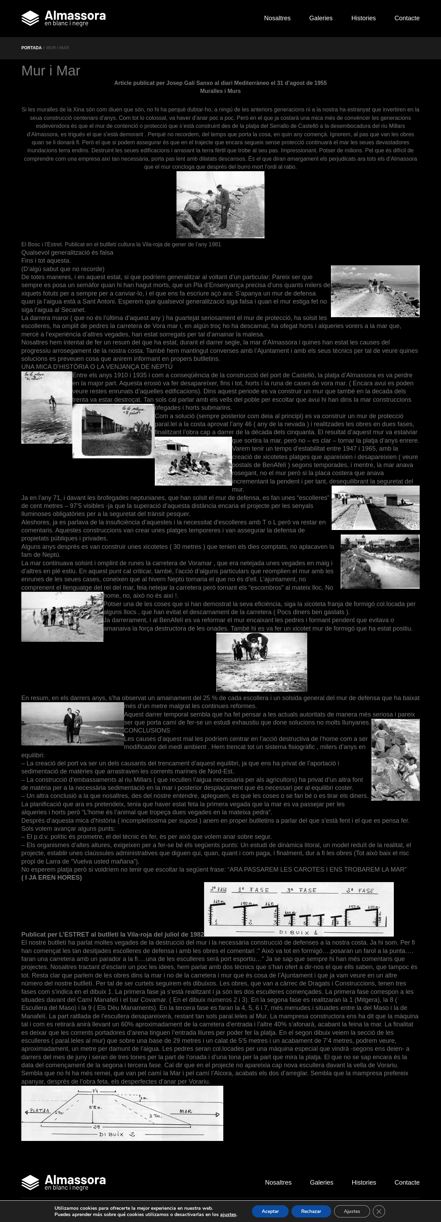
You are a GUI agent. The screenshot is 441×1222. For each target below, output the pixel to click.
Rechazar (311, 1211)
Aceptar (268, 1211)
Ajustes (353, 1211)
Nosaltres (270, 18)
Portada (31, 47)
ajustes (225, 1214)
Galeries (316, 18)
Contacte (407, 18)
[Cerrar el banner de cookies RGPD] (381, 1211)
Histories (361, 18)
